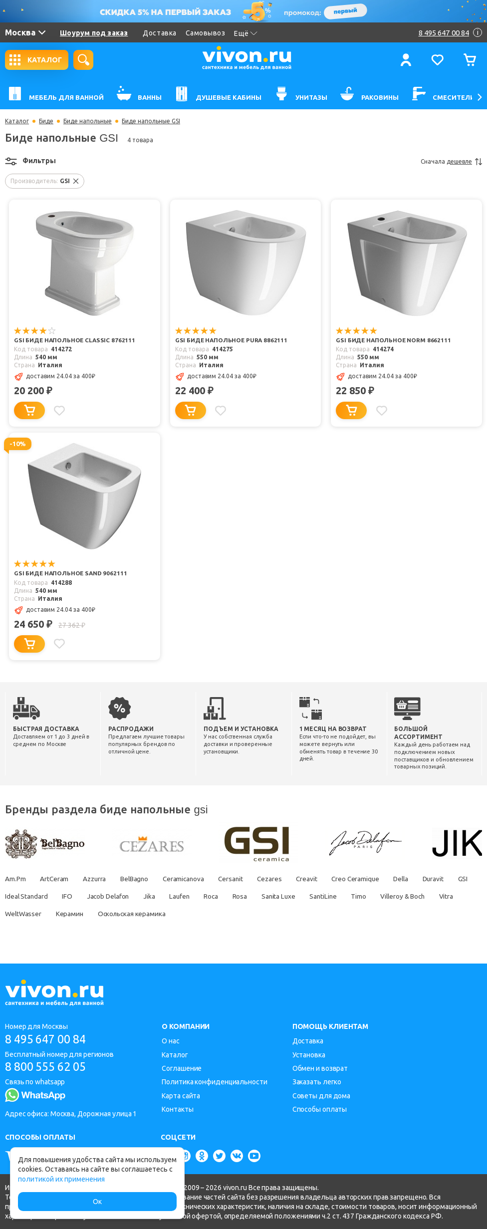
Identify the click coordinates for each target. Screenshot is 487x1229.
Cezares (286, 878)
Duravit (16, 896)
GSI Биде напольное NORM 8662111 (394, 340)
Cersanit (244, 878)
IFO (134, 896)
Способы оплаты (319, 1109)
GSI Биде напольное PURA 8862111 (232, 340)
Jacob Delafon (177, 896)
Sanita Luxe (358, 896)
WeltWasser (117, 913)
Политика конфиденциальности (214, 1081)
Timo (444, 896)
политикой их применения (61, 1179)
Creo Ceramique (377, 878)
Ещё (245, 33)
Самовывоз (206, 33)
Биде (46, 121)
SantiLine (406, 896)
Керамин (166, 913)
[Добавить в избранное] (60, 410)
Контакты (177, 1109)
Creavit (326, 878)
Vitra (75, 913)
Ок (97, 1202)
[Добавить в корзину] (29, 410)
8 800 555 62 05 (49, 1066)
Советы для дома (321, 1095)
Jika (221, 896)
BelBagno (142, 878)
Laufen (253, 896)
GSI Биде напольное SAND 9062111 (71, 573)
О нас (171, 1040)
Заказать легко (317, 1081)
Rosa (318, 896)
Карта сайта (181, 1095)
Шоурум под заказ (94, 33)
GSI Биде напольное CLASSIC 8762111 (75, 340)
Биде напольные (87, 121)
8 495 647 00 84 (49, 1038)
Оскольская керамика (231, 913)
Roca (287, 896)
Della (426, 878)
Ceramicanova (194, 878)
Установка (308, 1054)
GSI (48, 896)
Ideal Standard (91, 896)
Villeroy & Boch (28, 913)
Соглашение (182, 1068)
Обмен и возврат (320, 1068)
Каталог (17, 121)
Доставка (159, 33)
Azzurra (99, 878)
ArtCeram (56, 878)
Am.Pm (15, 878)
